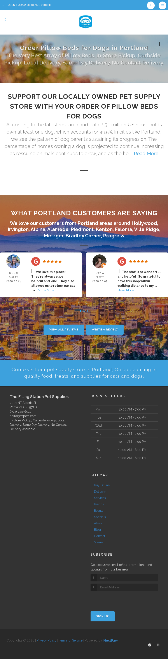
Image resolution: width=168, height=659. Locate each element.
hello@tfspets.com (23, 416)
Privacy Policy (46, 640)
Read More (146, 153)
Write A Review (105, 329)
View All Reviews (64, 329)
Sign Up (102, 616)
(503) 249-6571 (20, 412)
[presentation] (114, 599)
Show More (46, 290)
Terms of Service (70, 640)
